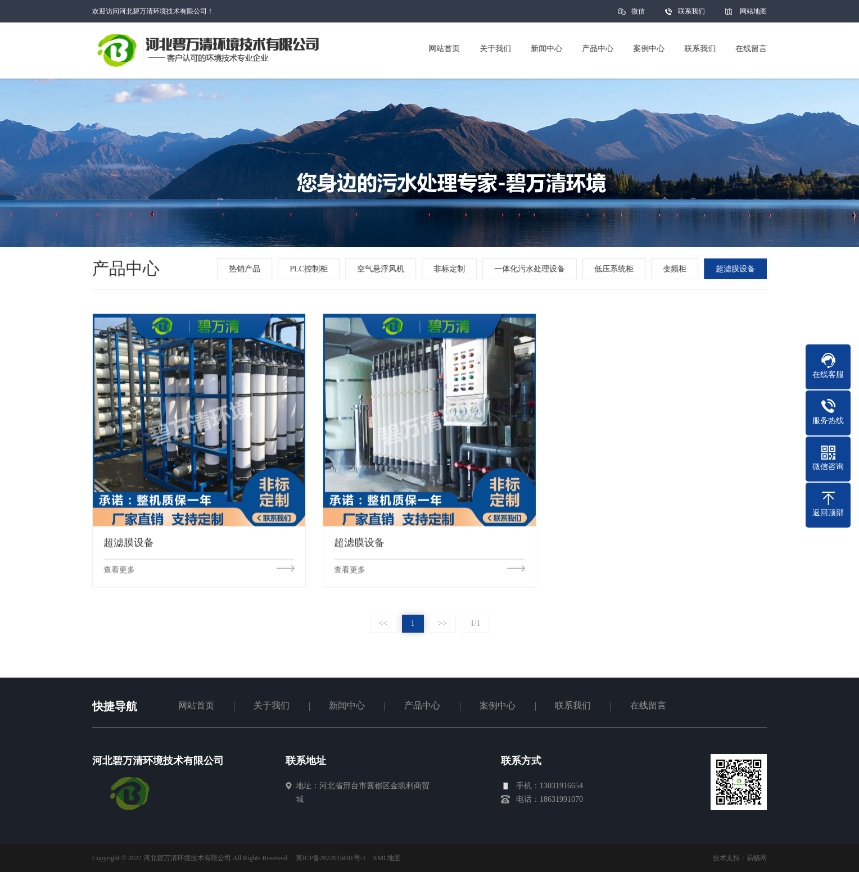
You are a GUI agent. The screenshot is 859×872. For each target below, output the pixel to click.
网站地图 (753, 11)
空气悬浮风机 (381, 269)
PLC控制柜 (310, 269)
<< (383, 623)
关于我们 (272, 705)
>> (442, 623)
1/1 (476, 623)
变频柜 (676, 269)
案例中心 (498, 705)
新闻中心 (347, 705)
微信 (638, 14)
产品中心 (422, 705)
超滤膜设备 (736, 269)
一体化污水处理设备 (530, 269)
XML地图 (387, 858)
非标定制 (450, 269)
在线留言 (648, 705)
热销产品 (246, 269)
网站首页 (196, 705)
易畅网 (757, 858)
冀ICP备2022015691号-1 (331, 858)
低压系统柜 (615, 269)
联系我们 (691, 11)
